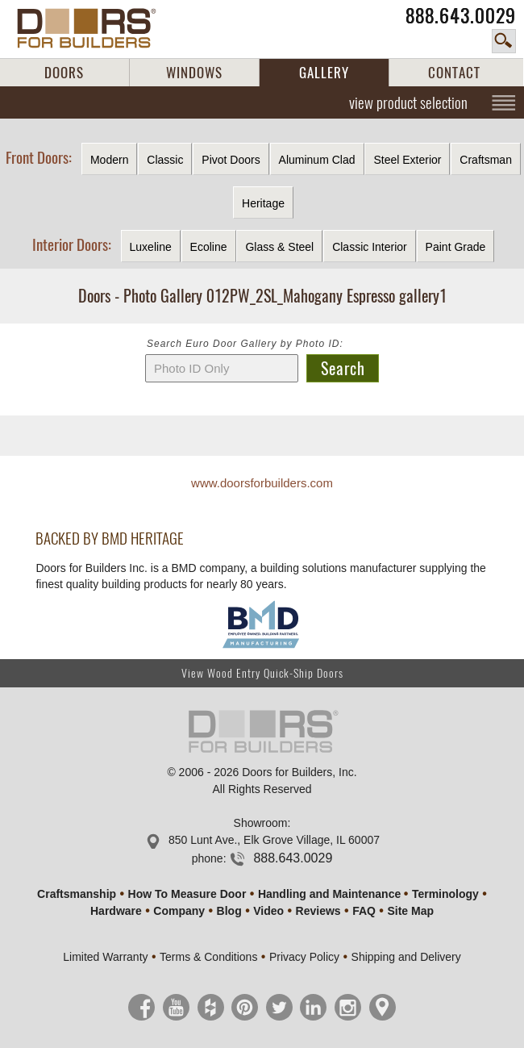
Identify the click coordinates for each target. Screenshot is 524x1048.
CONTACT (454, 72)
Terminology (445, 893)
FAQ (364, 910)
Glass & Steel (279, 246)
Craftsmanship (76, 893)
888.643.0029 (460, 16)
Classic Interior (369, 246)
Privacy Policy (304, 956)
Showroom (261, 822)
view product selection (408, 102)
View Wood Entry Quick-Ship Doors (262, 673)
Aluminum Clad (317, 159)
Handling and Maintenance (329, 893)
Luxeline (151, 246)
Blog (229, 910)
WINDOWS (194, 72)
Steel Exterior (407, 159)
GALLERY (324, 72)
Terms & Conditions (208, 956)
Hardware (116, 910)
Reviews (318, 910)
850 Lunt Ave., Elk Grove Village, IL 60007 (274, 839)
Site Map (410, 910)
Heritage (263, 203)
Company (179, 910)
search (504, 41)
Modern (109, 159)
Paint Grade (456, 246)
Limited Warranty (105, 956)
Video (268, 910)
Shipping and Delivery (406, 956)
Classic (165, 159)
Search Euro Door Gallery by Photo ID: (245, 343)
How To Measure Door (187, 893)
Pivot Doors (231, 159)
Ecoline (208, 246)
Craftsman (486, 159)
